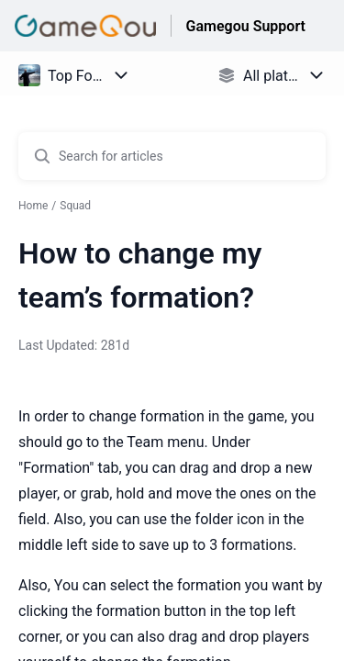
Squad (75, 205)
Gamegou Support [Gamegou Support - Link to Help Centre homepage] (245, 26)
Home (33, 205)
